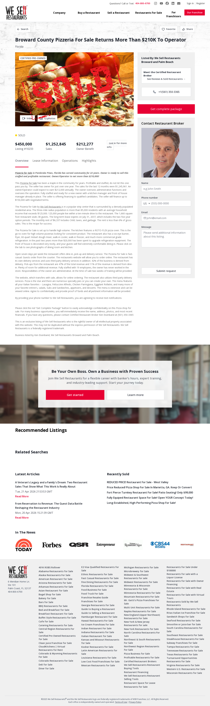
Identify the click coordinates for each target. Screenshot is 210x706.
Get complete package (166, 109)
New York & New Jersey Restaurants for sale (137, 623)
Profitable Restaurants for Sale (141, 657)
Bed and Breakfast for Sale (54, 609)
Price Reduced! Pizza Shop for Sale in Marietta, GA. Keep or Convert (149, 487)
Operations (70, 161)
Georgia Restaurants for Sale (97, 605)
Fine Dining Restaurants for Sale (99, 582)
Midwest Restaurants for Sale (141, 582)
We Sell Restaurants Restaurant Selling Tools (142, 677)
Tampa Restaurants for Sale (183, 646)
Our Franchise (194, 12)
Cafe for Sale (46, 621)
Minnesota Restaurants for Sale (142, 592)
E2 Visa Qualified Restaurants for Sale (100, 569)
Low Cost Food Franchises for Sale (100, 661)
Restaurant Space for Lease (139, 682)
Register (200, 3)
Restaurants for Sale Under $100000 (182, 569)
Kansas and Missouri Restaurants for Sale (100, 641)
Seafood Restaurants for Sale (183, 620)
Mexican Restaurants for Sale (98, 665)
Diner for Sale (46, 668)
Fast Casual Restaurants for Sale (100, 578)
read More (22, 496)
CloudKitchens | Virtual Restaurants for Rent (52, 648)
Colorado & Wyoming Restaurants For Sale (58, 655)
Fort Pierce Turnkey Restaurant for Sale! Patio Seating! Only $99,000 (150, 492)
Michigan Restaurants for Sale (141, 567)
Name (144, 183)
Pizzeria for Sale (23, 172)
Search (22, 29)
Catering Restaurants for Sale (56, 625)
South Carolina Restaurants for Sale (184, 629)
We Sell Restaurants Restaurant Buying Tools (142, 666)
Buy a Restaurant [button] (89, 12)
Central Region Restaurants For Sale (56, 630)
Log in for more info (117, 145)
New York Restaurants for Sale (141, 629)
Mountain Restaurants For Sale (141, 596)
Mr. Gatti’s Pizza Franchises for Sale (141, 602)
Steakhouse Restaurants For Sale (185, 639)
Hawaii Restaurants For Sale (97, 620)
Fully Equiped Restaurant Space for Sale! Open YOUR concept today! (150, 497)
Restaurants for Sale (136, 686)
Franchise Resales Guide (94, 597)
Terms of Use (121, 702)
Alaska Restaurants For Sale (54, 575)
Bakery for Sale (47, 598)
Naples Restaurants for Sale (140, 611)
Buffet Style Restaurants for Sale (57, 617)
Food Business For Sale (94, 589)
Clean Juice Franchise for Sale (55, 643)
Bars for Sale (46, 602)
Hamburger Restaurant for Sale (99, 616)
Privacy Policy (135, 702)
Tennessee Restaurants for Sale (185, 650)
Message (146, 226)
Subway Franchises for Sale (182, 642)
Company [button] (59, 12)
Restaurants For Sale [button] (148, 12)
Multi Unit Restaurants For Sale (142, 607)
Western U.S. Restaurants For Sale (186, 669)
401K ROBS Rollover (49, 567)
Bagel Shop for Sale (50, 594)
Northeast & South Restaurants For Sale (142, 641)
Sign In (190, 3)
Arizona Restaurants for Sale (55, 582)
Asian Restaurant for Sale (53, 590)
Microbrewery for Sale (136, 571)
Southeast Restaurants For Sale (185, 635)
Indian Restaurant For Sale (96, 628)
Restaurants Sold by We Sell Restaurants (182, 603)
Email (144, 212)
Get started (75, 395)
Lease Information (45, 161)
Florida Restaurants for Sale (97, 585)
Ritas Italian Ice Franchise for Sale (186, 612)
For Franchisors (173, 14)
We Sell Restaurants (51, 206)
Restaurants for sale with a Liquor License (182, 575)
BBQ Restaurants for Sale (53, 606)
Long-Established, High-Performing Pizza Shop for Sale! (141, 503)
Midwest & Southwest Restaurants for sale (136, 576)
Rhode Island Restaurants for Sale (186, 608)
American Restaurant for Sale (55, 579)
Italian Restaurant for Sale (96, 636)
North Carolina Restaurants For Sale (142, 634)
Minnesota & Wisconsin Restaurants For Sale (137, 587)
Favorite (168, 29)
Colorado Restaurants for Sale (56, 660)
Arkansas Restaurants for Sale (56, 586)
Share (187, 29)
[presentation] (165, 257)
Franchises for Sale (92, 601)
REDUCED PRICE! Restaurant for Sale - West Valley (137, 482)
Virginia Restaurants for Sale (183, 665)
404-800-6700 (142, 3)
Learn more (135, 395)
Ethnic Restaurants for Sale (97, 574)
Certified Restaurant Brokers (140, 661)
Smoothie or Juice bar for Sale (184, 624)
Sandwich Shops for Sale (180, 616)
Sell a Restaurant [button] (118, 12)
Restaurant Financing (136, 672)
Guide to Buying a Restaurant (98, 609)
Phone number (149, 197)
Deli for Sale (45, 664)
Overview (22, 161)
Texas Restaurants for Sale (182, 654)
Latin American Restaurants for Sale (99, 652)
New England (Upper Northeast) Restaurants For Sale (142, 616)
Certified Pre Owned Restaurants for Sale (57, 637)
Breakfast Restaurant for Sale (56, 613)
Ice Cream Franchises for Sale (97, 624)
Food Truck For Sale (92, 593)
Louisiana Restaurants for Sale (98, 657)
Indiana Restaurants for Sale (97, 632)
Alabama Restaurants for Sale (56, 571)
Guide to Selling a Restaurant (98, 612)
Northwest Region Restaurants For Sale (141, 648)
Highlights (89, 161)
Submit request (166, 271)
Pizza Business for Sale (137, 653)
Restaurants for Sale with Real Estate (184, 589)
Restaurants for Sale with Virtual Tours (185, 596)
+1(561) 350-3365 (166, 92)
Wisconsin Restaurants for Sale (184, 672)
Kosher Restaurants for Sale (97, 646)
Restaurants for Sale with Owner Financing (185, 582)
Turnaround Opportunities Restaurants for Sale (182, 659)
